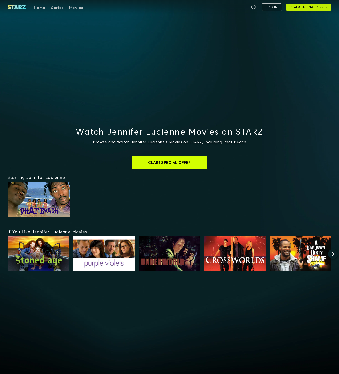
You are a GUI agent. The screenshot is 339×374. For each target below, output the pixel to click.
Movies (76, 7)
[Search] (253, 7)
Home (39, 7)
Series (57, 7)
